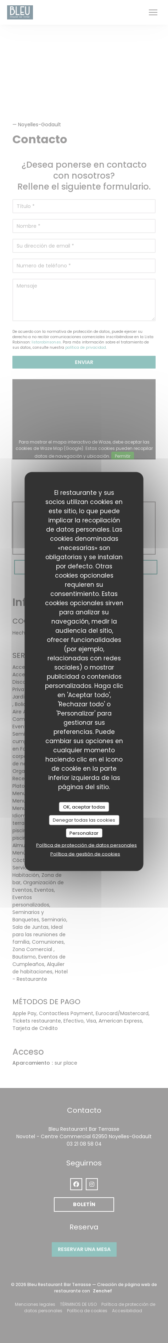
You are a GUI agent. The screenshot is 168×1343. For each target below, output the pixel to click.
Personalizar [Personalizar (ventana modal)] (84, 832)
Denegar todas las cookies (84, 820)
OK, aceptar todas (84, 806)
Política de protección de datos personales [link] (86, 845)
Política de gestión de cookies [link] (85, 854)
